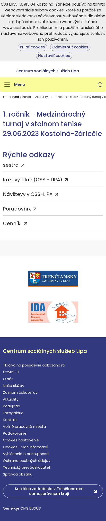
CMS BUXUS (30, 508)
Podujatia (11, 406)
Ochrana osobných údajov (26, 460)
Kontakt (10, 419)
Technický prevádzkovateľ (27, 467)
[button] (100, 85)
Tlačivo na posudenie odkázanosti (34, 365)
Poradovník (17, 208)
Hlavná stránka (20, 97)
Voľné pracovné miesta (24, 426)
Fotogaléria (13, 412)
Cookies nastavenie (21, 440)
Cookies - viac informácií (25, 446)
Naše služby (13, 385)
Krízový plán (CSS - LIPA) (32, 179)
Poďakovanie (14, 433)
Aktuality (41, 97)
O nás (8, 378)
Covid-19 (11, 372)
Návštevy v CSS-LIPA (28, 194)
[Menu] (14, 85)
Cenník (12, 223)
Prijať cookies (32, 47)
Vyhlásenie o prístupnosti (26, 453)
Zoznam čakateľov (20, 392)
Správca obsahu (17, 474)
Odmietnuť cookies (70, 47)
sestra (11, 165)
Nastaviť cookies (54, 55)
